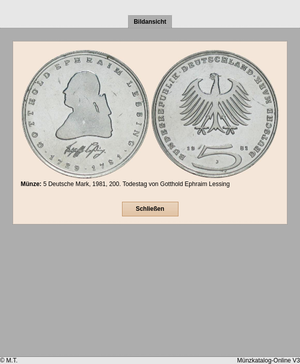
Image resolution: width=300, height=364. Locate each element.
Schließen (150, 208)
